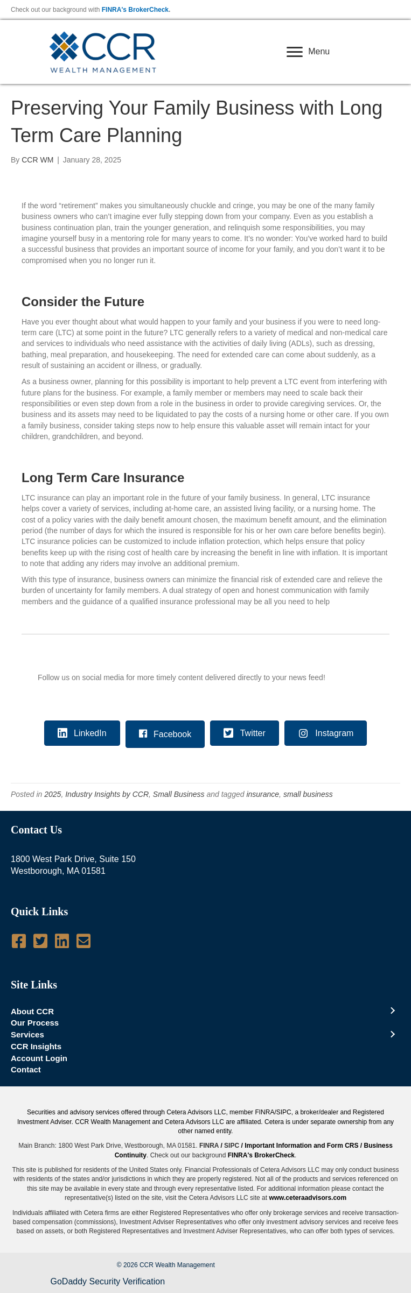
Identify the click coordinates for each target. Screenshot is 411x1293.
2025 (52, 794)
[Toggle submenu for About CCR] (392, 1011)
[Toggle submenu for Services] (392, 1034)
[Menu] (308, 52)
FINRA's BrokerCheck (135, 9)
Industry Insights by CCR (107, 794)
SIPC (231, 1145)
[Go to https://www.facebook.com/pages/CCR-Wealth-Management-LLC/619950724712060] (19, 941)
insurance (262, 794)
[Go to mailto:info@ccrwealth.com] (83, 941)
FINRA (209, 1145)
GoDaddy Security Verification (108, 1281)
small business (308, 794)
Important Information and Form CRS (301, 1145)
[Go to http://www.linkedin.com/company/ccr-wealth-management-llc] (62, 941)
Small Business (179, 794)
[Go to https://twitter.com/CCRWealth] (40, 941)
